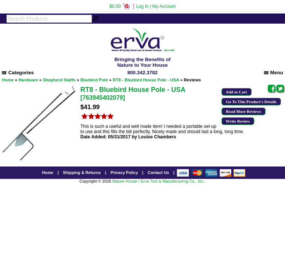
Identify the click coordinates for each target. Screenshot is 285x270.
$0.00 (119, 6)
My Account (164, 6)
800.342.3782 (142, 72)
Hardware (28, 80)
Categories (18, 72)
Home (8, 80)
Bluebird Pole (94, 80)
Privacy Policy (124, 172)
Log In (142, 6)
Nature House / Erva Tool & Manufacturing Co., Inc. (158, 181)
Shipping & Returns (82, 172)
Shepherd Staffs (59, 80)
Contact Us (158, 172)
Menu (273, 72)
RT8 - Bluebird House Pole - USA (146, 80)
